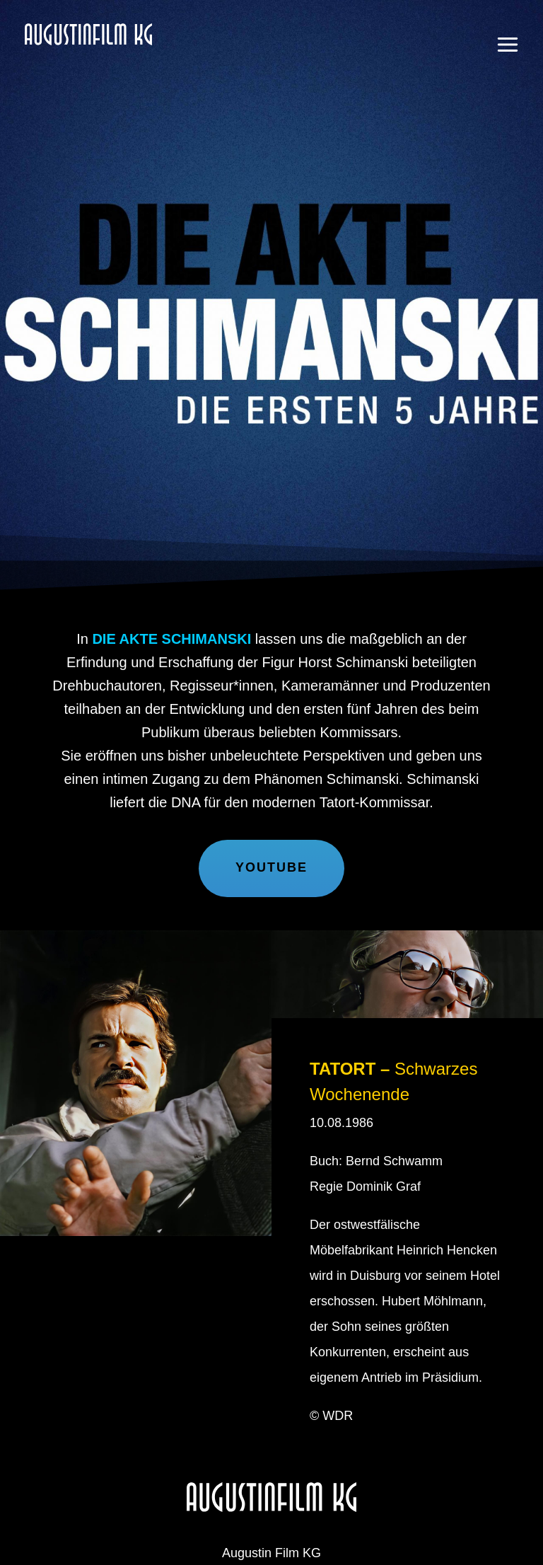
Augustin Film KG (121, 60)
